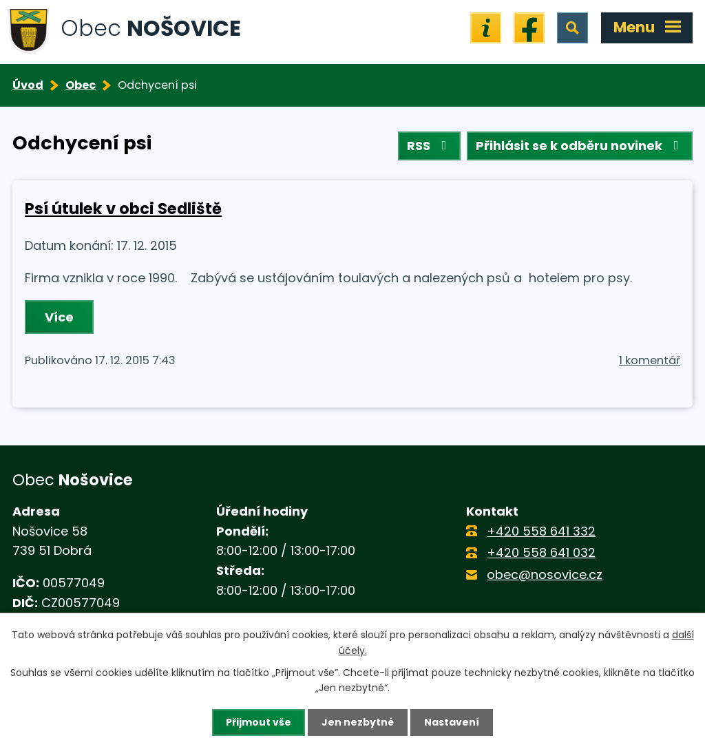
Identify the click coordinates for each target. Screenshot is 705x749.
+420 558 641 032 (541, 552)
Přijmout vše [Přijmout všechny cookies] (258, 722)
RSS (429, 145)
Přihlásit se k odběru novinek (580, 145)
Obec (80, 85)
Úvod (27, 85)
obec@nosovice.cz (544, 574)
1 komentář (649, 360)
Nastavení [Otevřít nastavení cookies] (451, 722)
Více (59, 317)
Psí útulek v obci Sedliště (123, 209)
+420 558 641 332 (541, 531)
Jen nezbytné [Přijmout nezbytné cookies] (358, 722)
